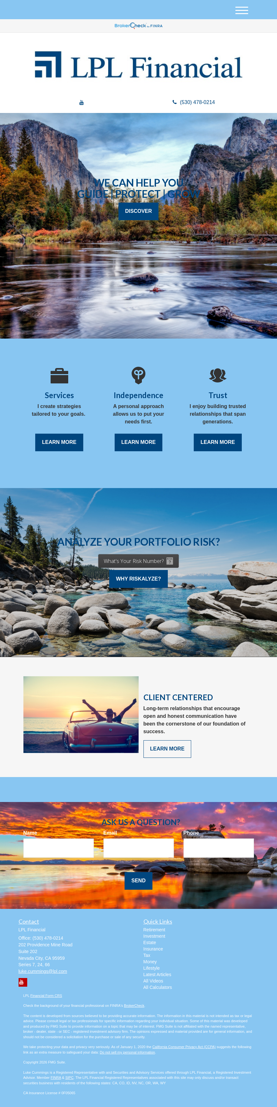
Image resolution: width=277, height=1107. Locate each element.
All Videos (153, 980)
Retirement (154, 929)
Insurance (153, 948)
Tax (147, 955)
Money (150, 961)
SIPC (69, 1077)
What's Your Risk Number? (134, 561)
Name (30, 833)
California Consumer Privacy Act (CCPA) (184, 1047)
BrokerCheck (134, 1005)
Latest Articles (157, 974)
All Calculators (157, 987)
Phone (191, 833)
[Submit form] (138, 881)
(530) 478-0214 (194, 102)
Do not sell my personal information (127, 1052)
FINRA (56, 1077)
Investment (154, 936)
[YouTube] (81, 103)
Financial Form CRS (46, 996)
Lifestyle (151, 968)
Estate (149, 942)
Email (110, 833)
